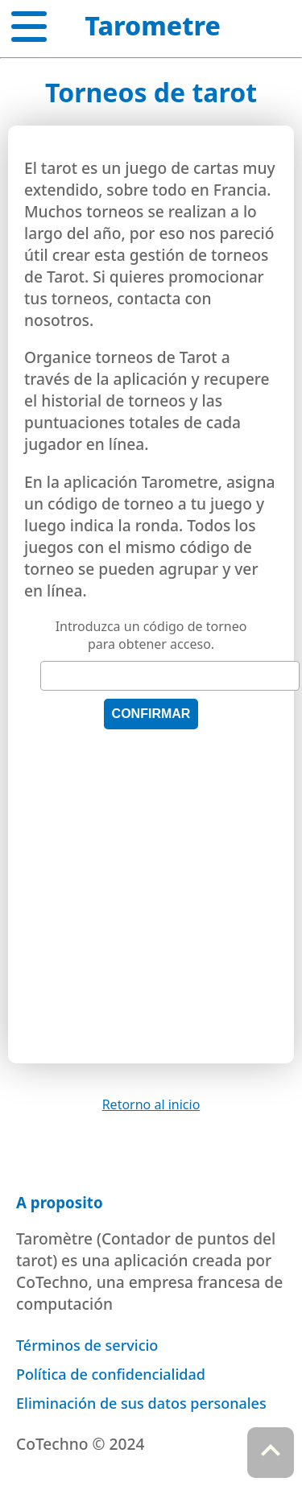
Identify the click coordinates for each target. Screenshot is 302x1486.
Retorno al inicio (151, 1104)
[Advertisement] (151, 896)
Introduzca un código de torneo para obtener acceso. (151, 635)
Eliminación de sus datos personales (141, 1403)
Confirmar (151, 713)
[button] (29, 23)
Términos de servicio (87, 1345)
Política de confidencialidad (110, 1374)
